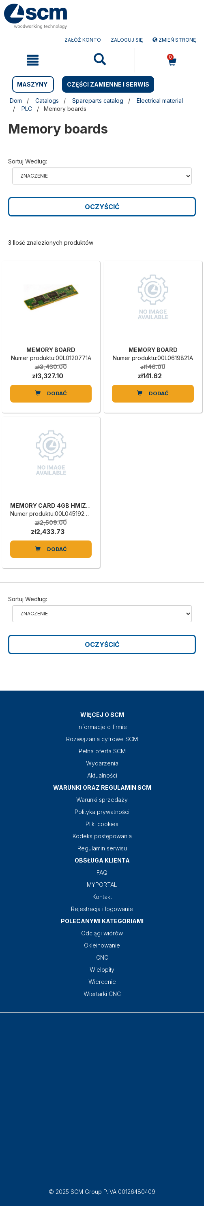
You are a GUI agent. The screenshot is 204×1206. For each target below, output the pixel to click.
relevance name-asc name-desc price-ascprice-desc (102, 175)
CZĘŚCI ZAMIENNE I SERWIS (108, 84)
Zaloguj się (127, 40)
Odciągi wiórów (102, 933)
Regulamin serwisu (102, 848)
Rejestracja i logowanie (102, 908)
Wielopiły (102, 969)
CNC (102, 957)
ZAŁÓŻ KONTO (82, 40)
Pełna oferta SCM (102, 751)
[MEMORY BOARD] (51, 305)
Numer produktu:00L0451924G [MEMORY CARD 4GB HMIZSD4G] (51, 513)
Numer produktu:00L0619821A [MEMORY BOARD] (153, 357)
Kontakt (102, 896)
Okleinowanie (102, 945)
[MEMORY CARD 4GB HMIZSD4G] (51, 461)
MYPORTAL (102, 884)
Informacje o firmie (102, 726)
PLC (26, 108)
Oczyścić (102, 207)
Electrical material (160, 100)
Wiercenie (102, 981)
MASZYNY (32, 84)
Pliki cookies (102, 823)
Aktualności (102, 775)
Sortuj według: (27, 161)
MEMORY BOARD (50, 349)
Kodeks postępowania (102, 836)
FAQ (102, 872)
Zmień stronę (174, 40)
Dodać (51, 393)
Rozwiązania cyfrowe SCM (102, 738)
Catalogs (47, 100)
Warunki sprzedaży (102, 799)
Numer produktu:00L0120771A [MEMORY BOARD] (51, 357)
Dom (16, 100)
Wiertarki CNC (102, 993)
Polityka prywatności (102, 811)
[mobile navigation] (32, 60)
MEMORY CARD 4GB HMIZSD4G (56, 505)
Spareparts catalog (97, 100)
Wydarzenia (102, 763)
